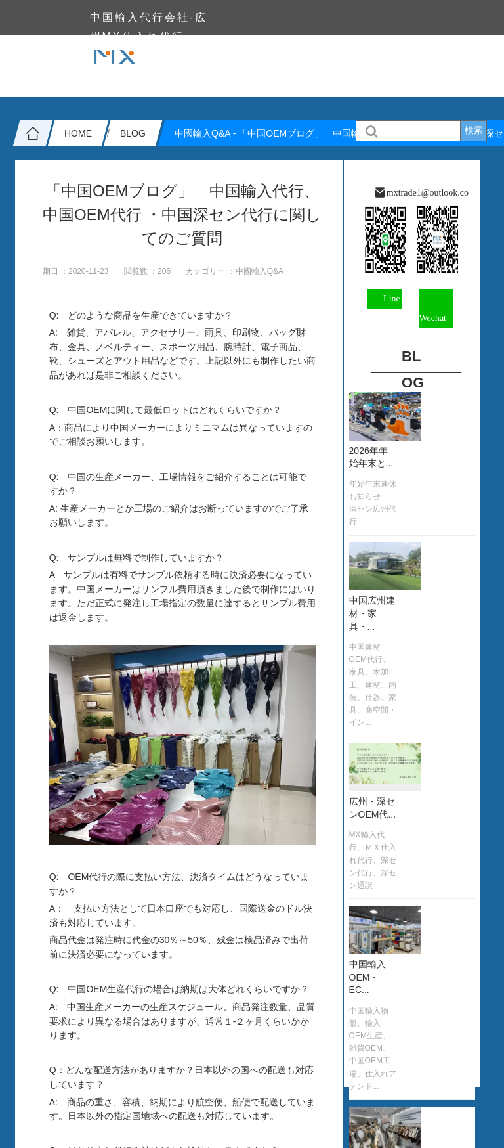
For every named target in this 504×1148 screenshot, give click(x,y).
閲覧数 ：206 (147, 271)
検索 (474, 130)
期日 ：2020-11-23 (76, 271)
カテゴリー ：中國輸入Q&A (235, 271)
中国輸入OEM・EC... (367, 977)
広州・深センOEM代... (372, 808)
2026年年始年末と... (371, 457)
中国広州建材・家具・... (372, 613)
